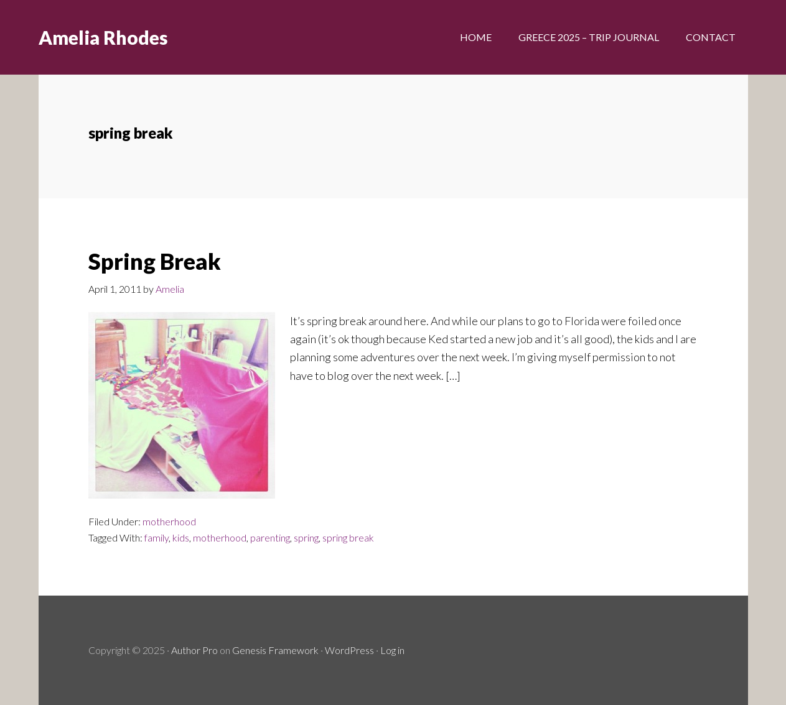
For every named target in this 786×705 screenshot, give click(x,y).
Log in (392, 650)
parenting (270, 537)
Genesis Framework (275, 650)
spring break (348, 537)
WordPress (349, 650)
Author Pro (194, 650)
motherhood (169, 521)
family (156, 537)
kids (180, 537)
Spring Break (154, 261)
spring (306, 537)
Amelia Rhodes (103, 37)
